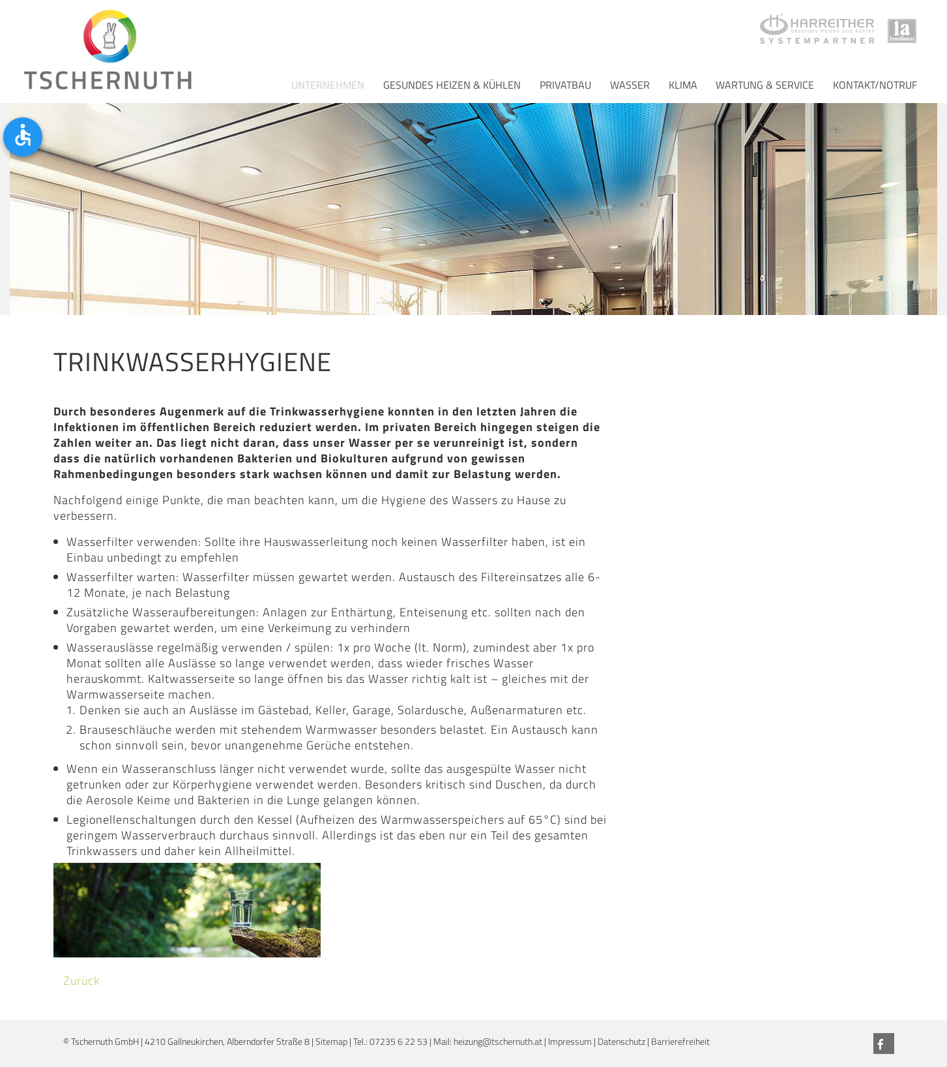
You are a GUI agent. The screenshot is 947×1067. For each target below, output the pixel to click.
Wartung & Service (765, 85)
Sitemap (331, 1041)
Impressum (570, 1041)
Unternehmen (327, 85)
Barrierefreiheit (680, 1041)
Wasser (630, 85)
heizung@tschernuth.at (498, 1041)
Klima (683, 85)
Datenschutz (621, 1041)
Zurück (81, 980)
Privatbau (565, 85)
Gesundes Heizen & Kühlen (452, 85)
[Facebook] (883, 1043)
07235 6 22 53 (399, 1041)
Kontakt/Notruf (875, 85)
